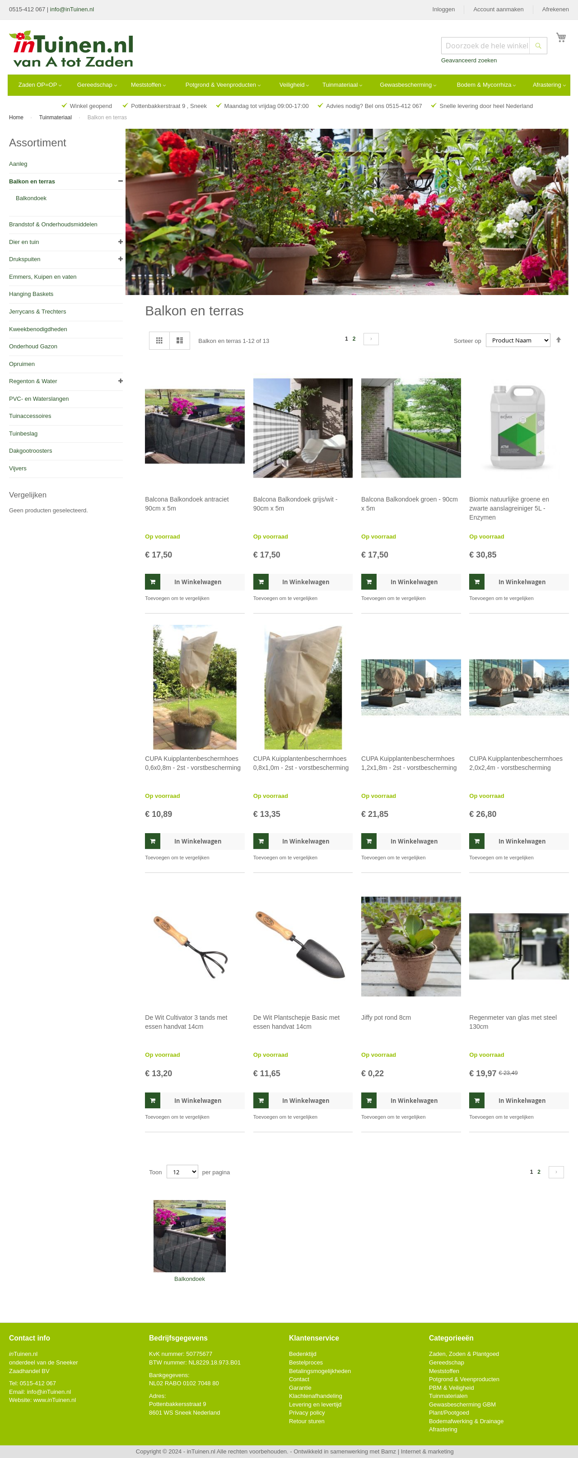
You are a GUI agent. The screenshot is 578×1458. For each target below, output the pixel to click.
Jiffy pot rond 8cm (386, 1017)
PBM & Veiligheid (451, 1387)
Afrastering (443, 1429)
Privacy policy (307, 1412)
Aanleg (18, 163)
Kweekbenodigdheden (38, 329)
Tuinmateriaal (56, 117)
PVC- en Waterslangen (39, 398)
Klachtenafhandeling (315, 1395)
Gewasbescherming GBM (462, 1404)
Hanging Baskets (31, 294)
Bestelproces (306, 1362)
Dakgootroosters (30, 450)
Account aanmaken (498, 9)
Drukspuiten (24, 259)
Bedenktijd (303, 1353)
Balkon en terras (32, 181)
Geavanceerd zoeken (469, 60)
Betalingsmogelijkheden (320, 1371)
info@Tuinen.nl (49, 1391)
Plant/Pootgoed (449, 1412)
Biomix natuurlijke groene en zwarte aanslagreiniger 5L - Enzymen (509, 508)
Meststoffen (444, 1371)
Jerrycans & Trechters (37, 311)
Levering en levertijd (315, 1404)
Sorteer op (467, 340)
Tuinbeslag (23, 433)
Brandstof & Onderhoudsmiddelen (53, 224)
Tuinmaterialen (448, 1395)
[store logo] (71, 49)
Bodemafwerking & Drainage (466, 1421)
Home (17, 117)
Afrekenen (555, 9)
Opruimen (22, 364)
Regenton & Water (33, 381)
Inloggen (444, 9)
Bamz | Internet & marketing (417, 1451)
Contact (299, 1379)
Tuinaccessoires (30, 416)
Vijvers (18, 468)
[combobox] (494, 45)
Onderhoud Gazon (33, 346)
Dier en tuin (24, 242)
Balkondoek (31, 198)
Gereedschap (446, 1362)
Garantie (300, 1387)
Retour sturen (307, 1421)
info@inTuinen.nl (72, 9)
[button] (237, 598)
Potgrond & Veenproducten (464, 1379)
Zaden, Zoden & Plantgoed (464, 1353)
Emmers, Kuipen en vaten (43, 276)
